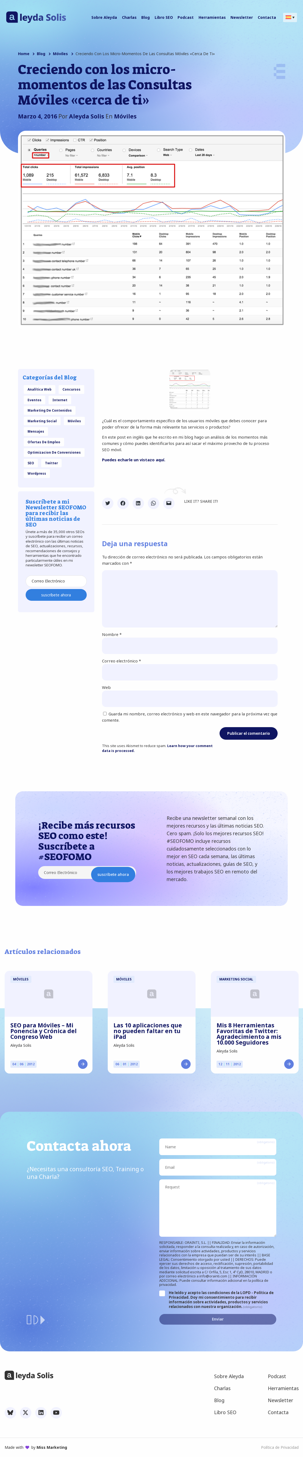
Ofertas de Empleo (44, 442)
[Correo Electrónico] (56, 581)
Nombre (112, 634)
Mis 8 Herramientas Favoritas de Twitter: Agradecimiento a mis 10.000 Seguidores (249, 1033)
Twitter (51, 463)
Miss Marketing (52, 1447)
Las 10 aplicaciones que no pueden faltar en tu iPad (147, 1030)
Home (23, 54)
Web (106, 687)
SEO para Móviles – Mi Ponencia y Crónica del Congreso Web (43, 1030)
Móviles (60, 54)
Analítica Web (40, 389)
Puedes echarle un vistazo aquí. (134, 459)
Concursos (71, 389)
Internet (59, 400)
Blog (41, 54)
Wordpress (37, 473)
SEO (31, 463)
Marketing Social (42, 421)
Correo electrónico (121, 661)
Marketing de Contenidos (50, 410)
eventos (34, 400)
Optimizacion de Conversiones (54, 452)
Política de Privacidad (280, 1447)
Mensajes (36, 431)
